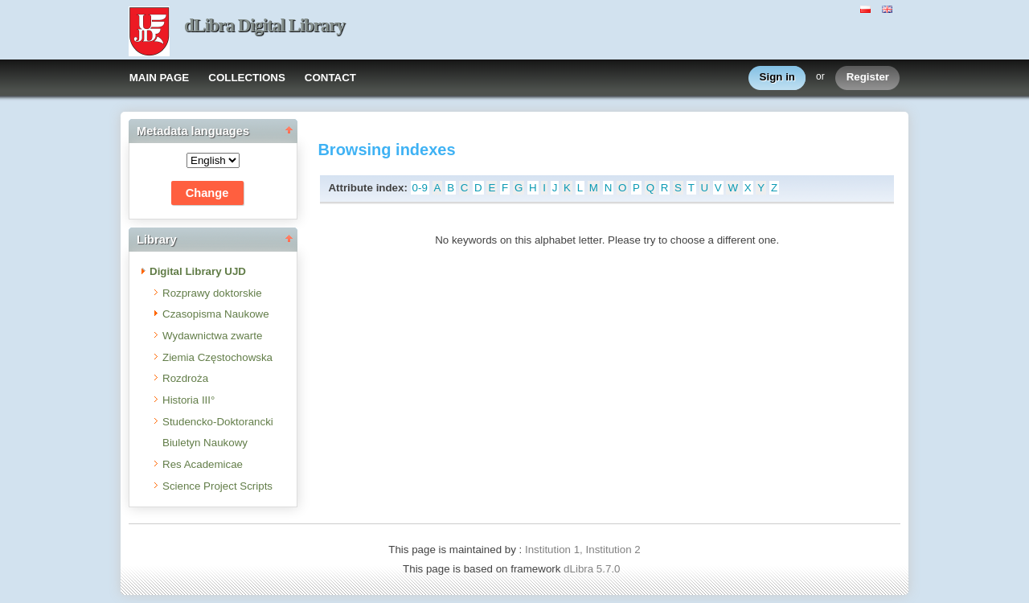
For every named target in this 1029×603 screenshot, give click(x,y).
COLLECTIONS (246, 78)
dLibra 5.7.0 (593, 569)
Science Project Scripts (217, 486)
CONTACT (330, 78)
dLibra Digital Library (264, 25)
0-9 (420, 188)
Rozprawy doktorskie (212, 293)
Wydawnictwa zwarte (212, 336)
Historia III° (188, 400)
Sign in (777, 77)
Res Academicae (202, 464)
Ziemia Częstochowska (217, 357)
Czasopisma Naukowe (215, 314)
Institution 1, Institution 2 (583, 550)
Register (868, 77)
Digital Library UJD (198, 271)
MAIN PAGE (159, 78)
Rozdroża (185, 378)
